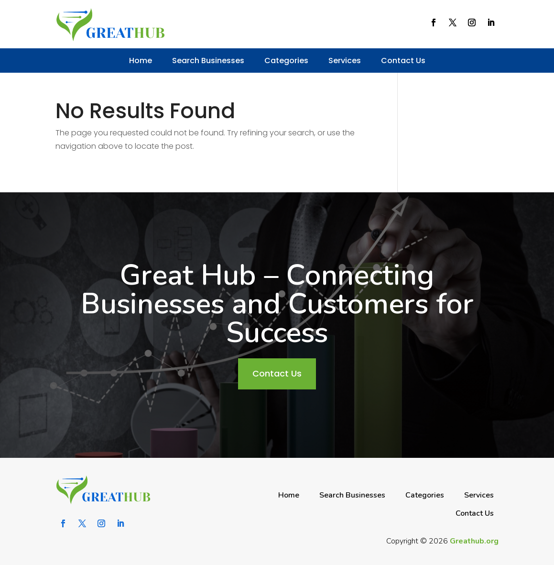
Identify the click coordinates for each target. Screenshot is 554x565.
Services (344, 60)
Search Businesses (208, 60)
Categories (286, 60)
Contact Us (403, 60)
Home (140, 60)
